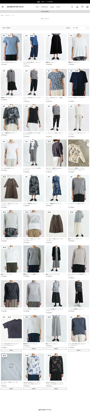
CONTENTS (44, 7)
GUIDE (52, 7)
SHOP (58, 7)
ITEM (37, 7)
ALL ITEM (7, 15)
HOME (2, 15)
